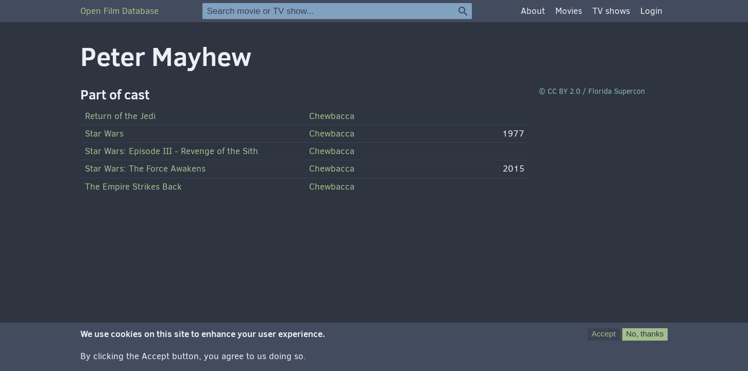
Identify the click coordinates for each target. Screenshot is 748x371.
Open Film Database (119, 11)
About (533, 11)
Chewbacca (331, 116)
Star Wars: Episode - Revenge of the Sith (171, 151)
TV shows (611, 11)
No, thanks (645, 333)
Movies (568, 11)
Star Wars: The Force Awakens (145, 169)
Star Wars (104, 134)
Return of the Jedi (120, 116)
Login (651, 11)
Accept (603, 333)
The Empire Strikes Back (133, 187)
